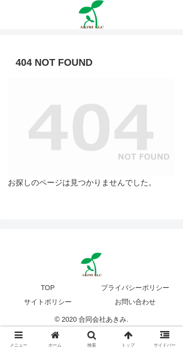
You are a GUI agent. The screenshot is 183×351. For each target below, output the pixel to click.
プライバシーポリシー (135, 288)
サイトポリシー (48, 302)
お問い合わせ (135, 302)
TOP (48, 288)
